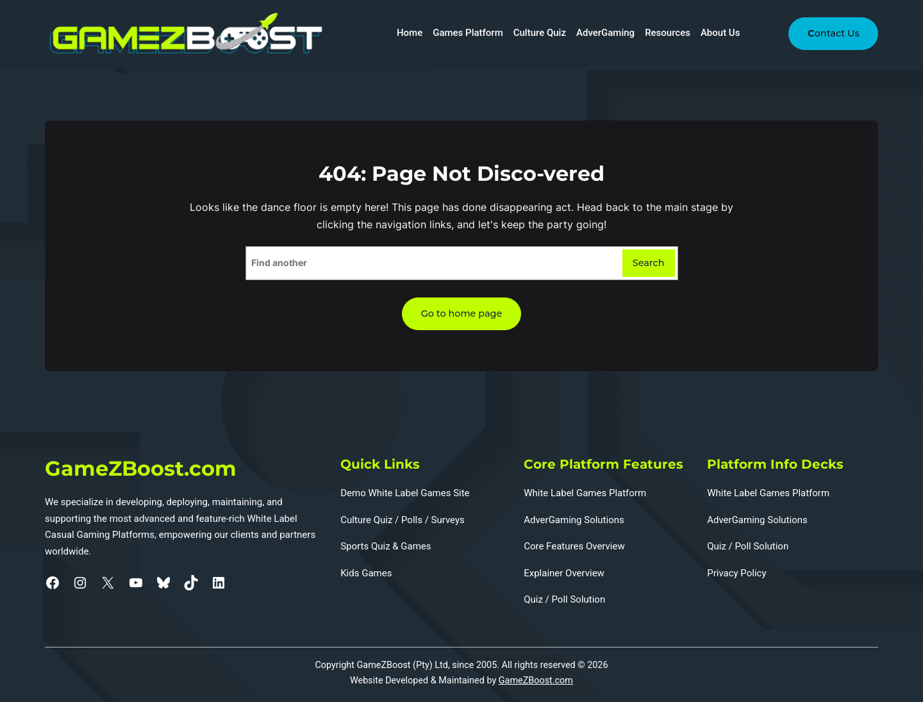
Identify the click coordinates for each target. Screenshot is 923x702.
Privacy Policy (736, 573)
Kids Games (366, 573)
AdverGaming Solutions (574, 520)
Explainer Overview (564, 573)
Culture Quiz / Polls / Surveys (402, 520)
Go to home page (462, 313)
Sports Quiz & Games (385, 546)
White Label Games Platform (585, 493)
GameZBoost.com (536, 680)
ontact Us (833, 33)
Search (649, 263)
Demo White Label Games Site (404, 493)
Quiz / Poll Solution (564, 599)
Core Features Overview (574, 546)
